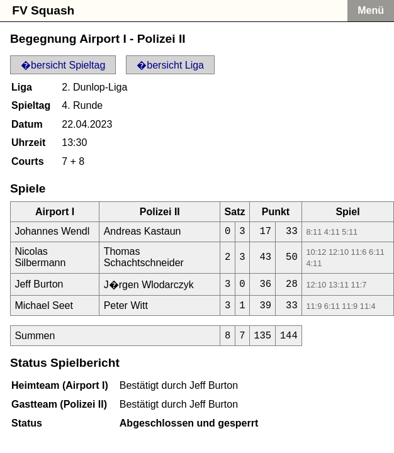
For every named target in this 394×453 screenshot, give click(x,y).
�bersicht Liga (170, 65)
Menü (370, 10)
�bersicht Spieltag (63, 65)
